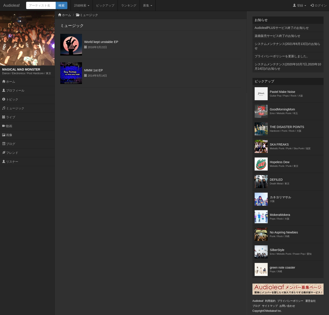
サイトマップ (270, 305)
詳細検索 (81, 5)
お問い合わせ (287, 305)
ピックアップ (105, 5)
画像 (7, 135)
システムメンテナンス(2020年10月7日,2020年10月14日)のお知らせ (288, 66)
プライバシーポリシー (290, 300)
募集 (147, 5)
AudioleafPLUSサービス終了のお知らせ (282, 28)
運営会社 (310, 300)
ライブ (8, 117)
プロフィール (13, 90)
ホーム (8, 81)
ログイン (319, 5)
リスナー (10, 161)
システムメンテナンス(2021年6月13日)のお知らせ (287, 46)
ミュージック (13, 108)
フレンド (10, 152)
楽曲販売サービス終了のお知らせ (277, 36)
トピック (10, 99)
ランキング (128, 5)
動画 (7, 126)
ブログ (8, 144)
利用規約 (270, 300)
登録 (299, 5)
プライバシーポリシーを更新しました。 (282, 56)
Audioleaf (11, 5)
